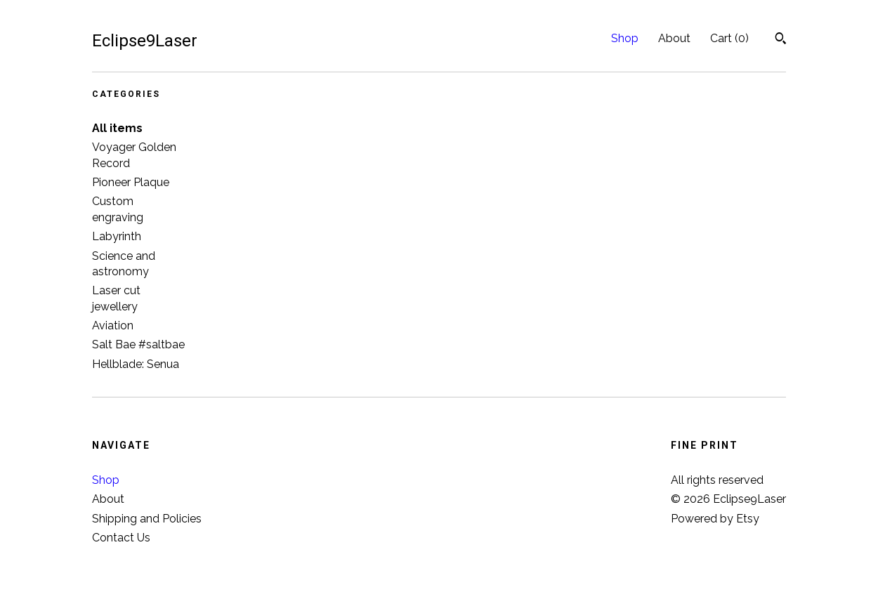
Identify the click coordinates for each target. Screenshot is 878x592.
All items (117, 128)
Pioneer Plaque (130, 182)
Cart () (729, 38)
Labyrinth (116, 236)
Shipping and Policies (147, 518)
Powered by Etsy (715, 518)
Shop (624, 38)
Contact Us (121, 537)
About (674, 38)
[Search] (780, 40)
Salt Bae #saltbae (138, 344)
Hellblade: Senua (135, 364)
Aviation (112, 325)
